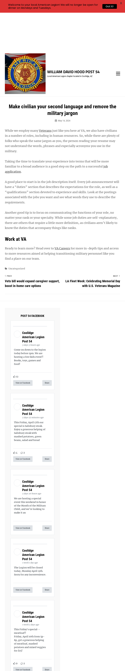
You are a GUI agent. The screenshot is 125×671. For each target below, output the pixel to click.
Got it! (110, 6)
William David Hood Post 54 (73, 33)
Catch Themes (112, 663)
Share (47, 345)
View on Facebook (23, 345)
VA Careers (62, 210)
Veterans (45, 92)
